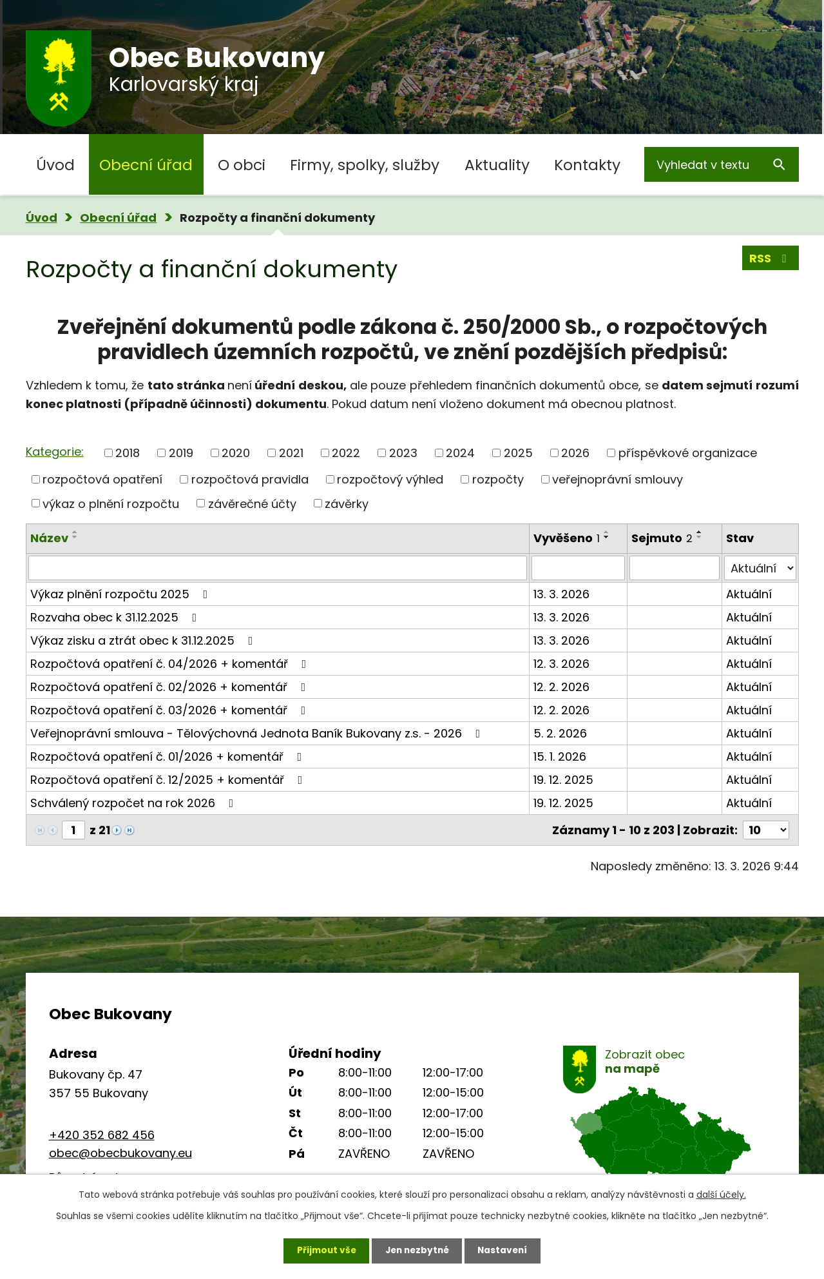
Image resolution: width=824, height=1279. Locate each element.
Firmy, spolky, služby (364, 164)
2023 (403, 453)
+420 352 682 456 (102, 1135)
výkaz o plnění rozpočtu (111, 503)
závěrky (347, 503)
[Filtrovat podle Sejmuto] (674, 568)
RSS (770, 259)
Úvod (55, 164)
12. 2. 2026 (561, 687)
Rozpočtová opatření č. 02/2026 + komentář (170, 687)
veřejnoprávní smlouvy (617, 479)
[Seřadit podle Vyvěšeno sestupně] (607, 537)
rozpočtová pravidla (250, 479)
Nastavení (506, 1250)
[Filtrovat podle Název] (277, 568)
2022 (346, 453)
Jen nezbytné (417, 1250)
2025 (518, 453)
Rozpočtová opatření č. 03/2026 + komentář (170, 710)
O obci (241, 164)
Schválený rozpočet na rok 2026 (134, 803)
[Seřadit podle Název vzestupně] (75, 531)
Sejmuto (662, 538)
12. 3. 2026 (561, 664)
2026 (575, 453)
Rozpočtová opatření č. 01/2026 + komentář (168, 756)
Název (49, 538)
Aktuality (497, 164)
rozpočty (498, 479)
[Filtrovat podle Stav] (760, 568)
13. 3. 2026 (561, 594)
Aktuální (749, 594)
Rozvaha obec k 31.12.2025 (116, 617)
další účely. (721, 1193)
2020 (236, 453)
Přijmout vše (323, 1250)
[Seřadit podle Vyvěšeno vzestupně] (607, 531)
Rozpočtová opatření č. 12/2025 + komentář (169, 780)
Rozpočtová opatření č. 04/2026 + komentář (171, 664)
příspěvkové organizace (687, 453)
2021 (291, 453)
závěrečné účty (252, 503)
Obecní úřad (146, 164)
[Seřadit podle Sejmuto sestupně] (700, 537)
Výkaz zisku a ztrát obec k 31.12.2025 (144, 640)
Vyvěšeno (566, 538)
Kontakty (587, 164)
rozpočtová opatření (102, 479)
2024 (460, 453)
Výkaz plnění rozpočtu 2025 (121, 594)
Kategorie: (55, 452)
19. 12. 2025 (563, 780)
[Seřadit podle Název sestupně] (75, 537)
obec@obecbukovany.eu (120, 1153)
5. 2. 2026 (560, 733)
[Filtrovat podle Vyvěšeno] (578, 568)
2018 (127, 453)
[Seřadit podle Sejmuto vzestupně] (700, 531)
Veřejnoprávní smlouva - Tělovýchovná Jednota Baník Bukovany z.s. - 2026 (258, 733)
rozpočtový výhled (390, 479)
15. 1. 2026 (559, 756)
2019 (181, 453)
